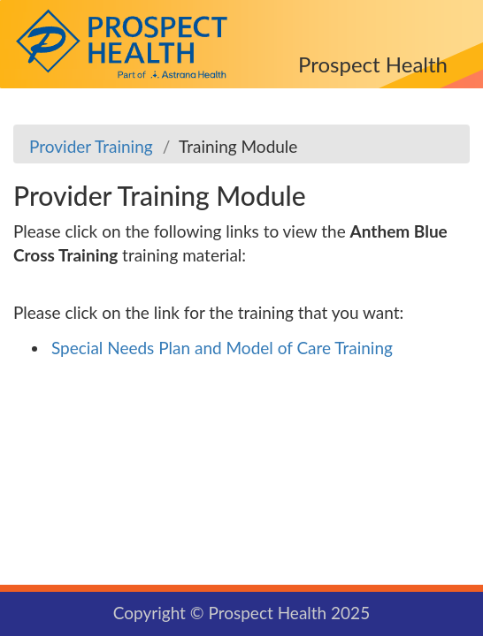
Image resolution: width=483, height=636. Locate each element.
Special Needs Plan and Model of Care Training (222, 347)
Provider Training (91, 146)
